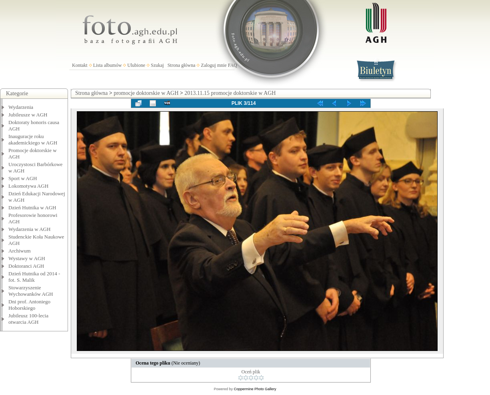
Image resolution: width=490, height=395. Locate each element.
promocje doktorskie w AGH (146, 93)
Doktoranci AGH (26, 266)
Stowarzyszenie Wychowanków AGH (30, 291)
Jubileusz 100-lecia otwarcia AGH (28, 319)
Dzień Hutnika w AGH (32, 208)
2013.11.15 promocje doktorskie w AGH (230, 93)
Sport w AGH (22, 178)
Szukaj (157, 65)
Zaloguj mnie (213, 65)
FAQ (232, 65)
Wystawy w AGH (26, 258)
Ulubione (136, 65)
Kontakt (80, 65)
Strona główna (182, 65)
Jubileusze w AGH (28, 115)
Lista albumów (107, 65)
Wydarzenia (20, 107)
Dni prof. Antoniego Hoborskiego (29, 305)
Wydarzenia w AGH (29, 229)
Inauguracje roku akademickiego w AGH (32, 139)
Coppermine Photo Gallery (255, 389)
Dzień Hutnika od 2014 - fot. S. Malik (34, 277)
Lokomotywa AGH (28, 186)
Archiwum (19, 251)
